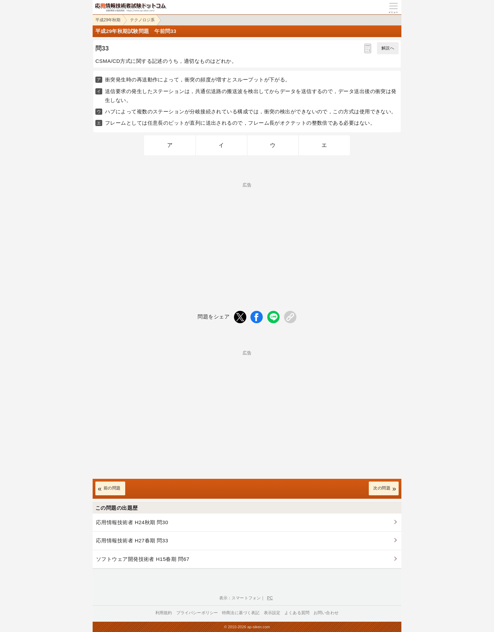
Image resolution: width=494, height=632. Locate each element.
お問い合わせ (326, 612)
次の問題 (381, 488)
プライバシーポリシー (197, 612)
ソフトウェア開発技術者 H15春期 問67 (142, 559)
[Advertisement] (247, 235)
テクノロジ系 (142, 20)
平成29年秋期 (107, 20)
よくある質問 (296, 612)
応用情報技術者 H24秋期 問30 (132, 522)
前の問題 (112, 488)
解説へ (387, 48)
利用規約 (163, 612)
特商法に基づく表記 (240, 612)
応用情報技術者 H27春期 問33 (132, 540)
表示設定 (272, 612)
